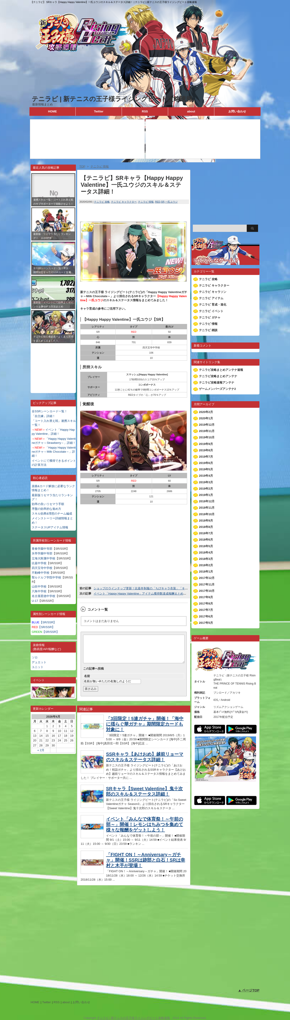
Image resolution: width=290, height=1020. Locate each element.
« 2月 (40, 750)
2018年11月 (207, 507)
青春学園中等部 (42, 548)
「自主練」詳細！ (43, 416)
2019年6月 (206, 463)
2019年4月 (206, 475)
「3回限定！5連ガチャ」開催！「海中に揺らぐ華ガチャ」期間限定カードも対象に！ (145, 729)
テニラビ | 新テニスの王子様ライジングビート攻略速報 (112, 98)
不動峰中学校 (40, 572)
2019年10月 (207, 437)
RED (157, 201)
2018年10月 (207, 514)
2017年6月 (206, 616)
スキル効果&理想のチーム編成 (52, 513)
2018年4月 (206, 552)
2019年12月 (207, 424)
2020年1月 (206, 418)
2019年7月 (206, 456)
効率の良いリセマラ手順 (48, 504)
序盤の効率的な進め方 (46, 508)
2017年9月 (206, 597)
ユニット (38, 667)
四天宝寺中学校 (42, 568)
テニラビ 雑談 (208, 330)
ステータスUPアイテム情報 (50, 527)
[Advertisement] (53, 364)
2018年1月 (206, 571)
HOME (52, 111)
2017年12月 (207, 578)
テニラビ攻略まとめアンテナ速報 (221, 370)
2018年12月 (207, 501)
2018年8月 (206, 527)
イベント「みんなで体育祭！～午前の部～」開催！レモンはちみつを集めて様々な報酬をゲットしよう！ (144, 830)
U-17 (35, 600)
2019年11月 (207, 431)
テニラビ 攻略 (102, 201)
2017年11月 (207, 584)
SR (162, 201)
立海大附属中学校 (43, 558)
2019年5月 (206, 469)
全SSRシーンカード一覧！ (49, 411)
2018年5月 (206, 546)
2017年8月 (206, 603)
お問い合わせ (237, 111)
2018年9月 (206, 520)
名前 (87, 681)
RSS (145, 111)
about (191, 111)
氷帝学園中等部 (42, 553)
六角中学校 (39, 591)
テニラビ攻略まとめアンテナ (218, 376)
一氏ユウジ (171, 201)
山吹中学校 (39, 586)
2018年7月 (206, 533)
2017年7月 (206, 610)
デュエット (39, 662)
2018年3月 (206, 559)
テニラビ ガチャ (209, 317)
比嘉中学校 (39, 563)
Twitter (99, 111)
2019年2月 (206, 488)
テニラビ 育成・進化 (212, 304)
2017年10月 (207, 591)
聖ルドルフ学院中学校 (46, 577)
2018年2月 (206, 565)
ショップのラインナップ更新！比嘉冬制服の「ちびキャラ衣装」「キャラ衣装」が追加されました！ (160, 588)
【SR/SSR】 (44, 622)
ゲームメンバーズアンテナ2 (217, 389)
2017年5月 (206, 622)
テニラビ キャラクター (124, 201)
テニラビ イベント (211, 311)
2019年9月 (206, 444)
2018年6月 (206, 539)
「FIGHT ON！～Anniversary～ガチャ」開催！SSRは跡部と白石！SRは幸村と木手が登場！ (145, 865)
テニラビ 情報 (146, 201)
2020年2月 (206, 412)
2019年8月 (206, 450)
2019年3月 (206, 482)
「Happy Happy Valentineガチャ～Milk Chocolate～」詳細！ (54, 451)
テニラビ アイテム (211, 298)
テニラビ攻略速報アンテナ (216, 382)
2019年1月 (206, 495)
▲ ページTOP (248, 990)
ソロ (35, 657)
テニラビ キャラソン (212, 292)
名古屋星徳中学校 (43, 596)
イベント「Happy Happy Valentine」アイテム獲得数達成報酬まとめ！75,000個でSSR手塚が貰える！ (161, 593)
